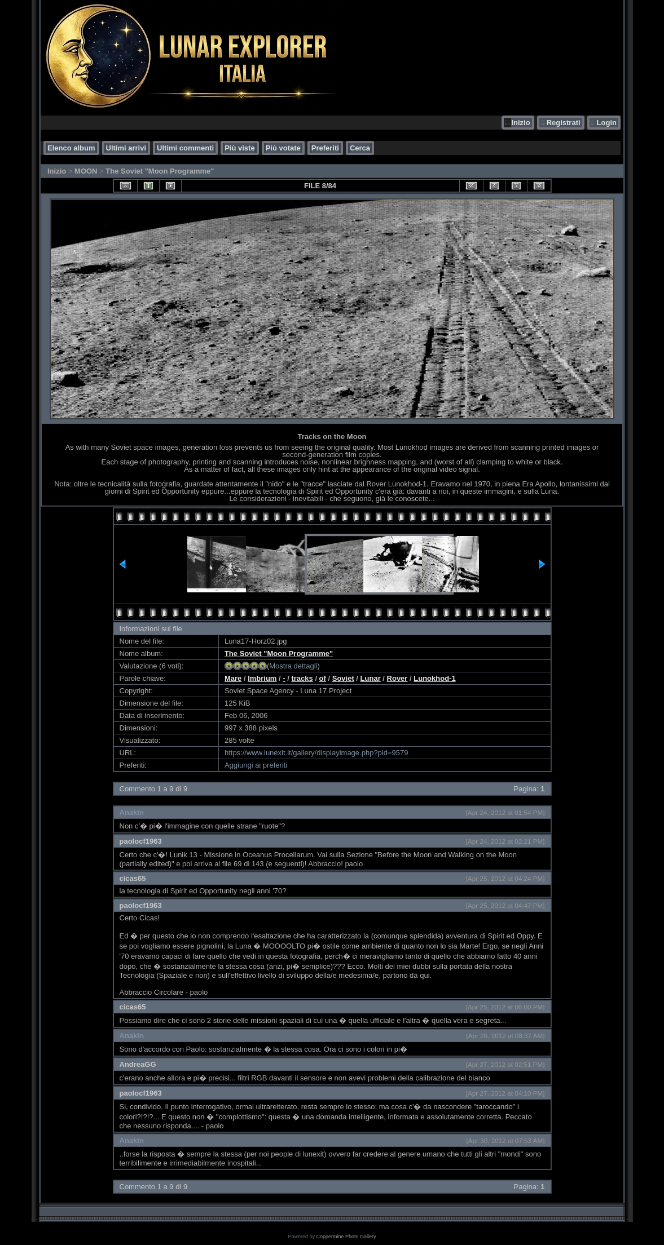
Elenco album (71, 148)
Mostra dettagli (293, 666)
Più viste (239, 148)
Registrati (564, 122)
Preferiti (325, 148)
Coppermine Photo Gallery (346, 1236)
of (322, 678)
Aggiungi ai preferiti (256, 765)
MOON (85, 171)
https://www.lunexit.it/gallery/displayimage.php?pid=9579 (316, 752)
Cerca (360, 148)
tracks (302, 678)
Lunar (370, 678)
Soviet (343, 678)
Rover (397, 678)
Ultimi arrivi (126, 148)
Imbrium (262, 678)
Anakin (132, 812)
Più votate (283, 148)
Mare (233, 678)
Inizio (520, 122)
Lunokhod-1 (434, 678)
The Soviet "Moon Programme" (159, 171)
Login (607, 122)
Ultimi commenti (185, 148)
